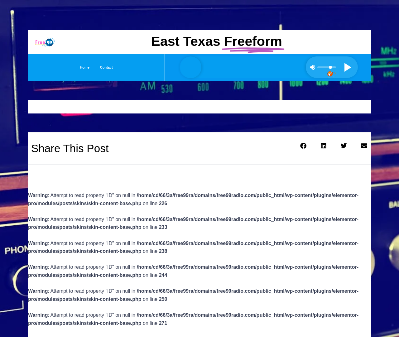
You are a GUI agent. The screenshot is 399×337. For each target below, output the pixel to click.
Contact (106, 67)
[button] (303, 146)
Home (84, 67)
